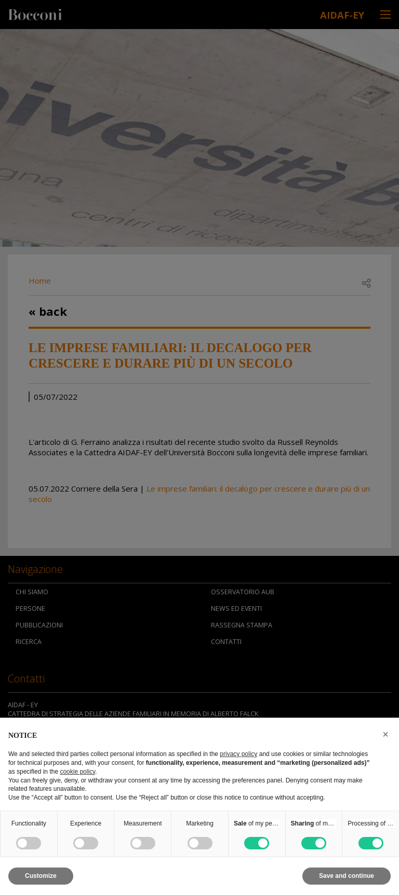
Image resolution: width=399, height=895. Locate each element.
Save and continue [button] (346, 875)
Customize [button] (41, 875)
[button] (385, 734)
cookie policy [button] (77, 771)
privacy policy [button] (238, 754)
